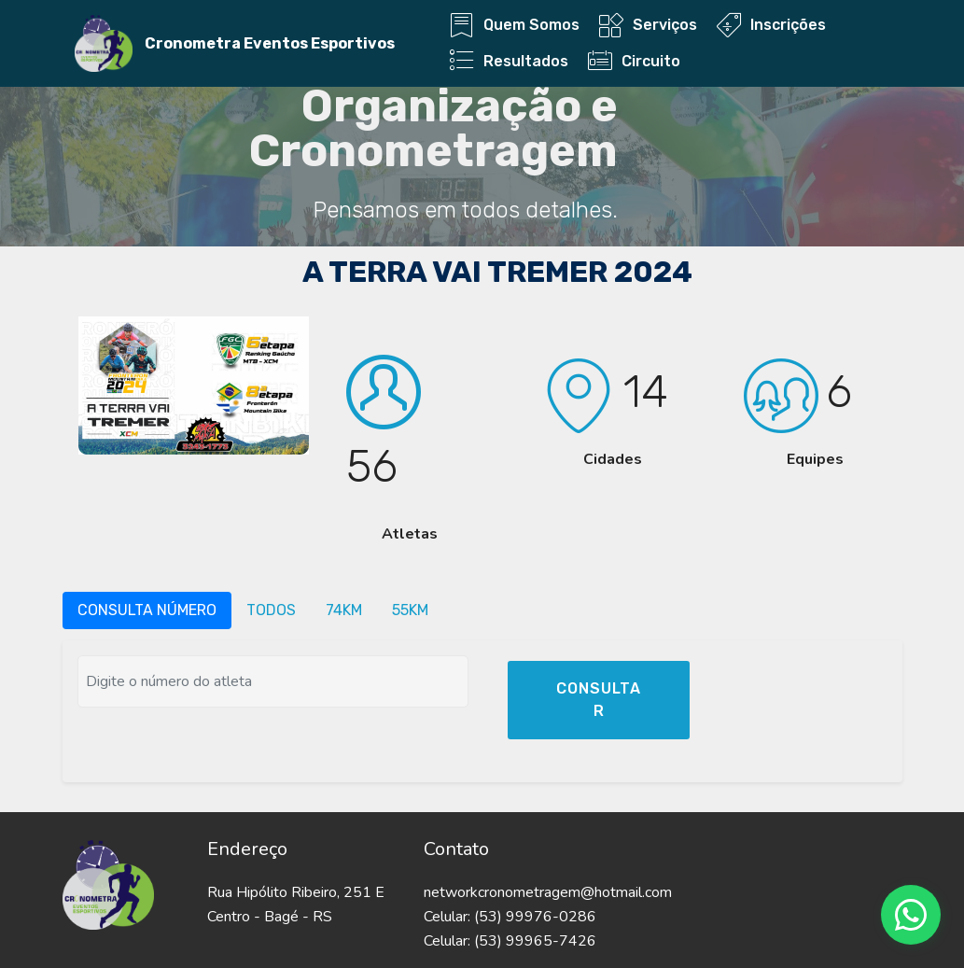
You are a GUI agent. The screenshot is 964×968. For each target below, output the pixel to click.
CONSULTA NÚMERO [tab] (147, 610)
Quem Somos (515, 25)
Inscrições (771, 25)
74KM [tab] (344, 610)
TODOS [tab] (271, 610)
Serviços (648, 25)
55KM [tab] (410, 610)
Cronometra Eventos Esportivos (270, 43)
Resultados (509, 61)
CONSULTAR (598, 700)
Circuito (634, 61)
